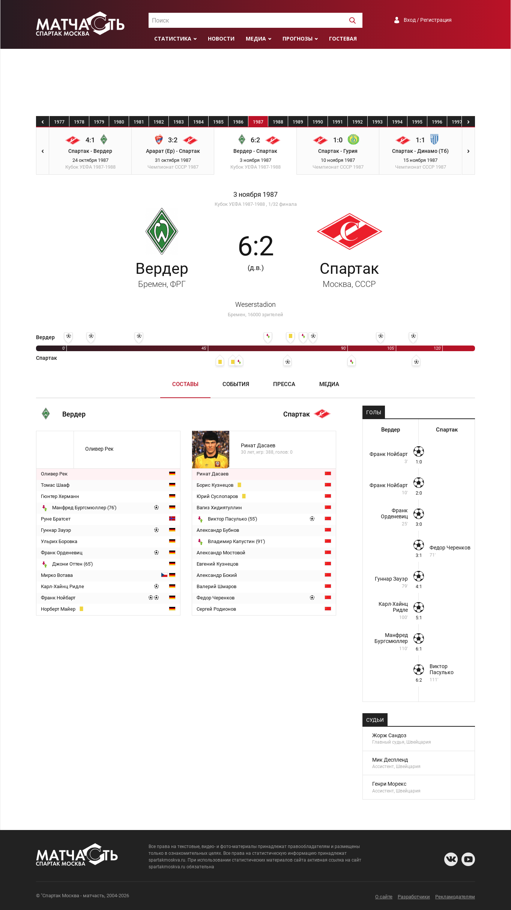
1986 (238, 122)
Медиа (256, 38)
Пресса (284, 384)
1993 (377, 122)
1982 (158, 122)
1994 (397, 122)
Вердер (161, 274)
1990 (318, 122)
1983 (178, 122)
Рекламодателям (455, 896)
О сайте (383, 896)
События (235, 384)
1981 (139, 122)
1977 (59, 122)
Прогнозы (298, 38)
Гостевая (343, 38)
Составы (185, 384)
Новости (221, 38)
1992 (357, 122)
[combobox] (255, 20)
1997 (457, 122)
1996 (437, 122)
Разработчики (414, 896)
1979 (99, 122)
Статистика (172, 38)
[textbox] (255, 20)
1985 (218, 122)
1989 (298, 122)
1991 (337, 122)
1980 (119, 122)
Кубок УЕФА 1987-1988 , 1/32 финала (256, 204)
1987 (258, 122)
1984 (198, 122)
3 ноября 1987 (255, 194)
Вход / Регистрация (428, 20)
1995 (417, 122)
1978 (79, 122)
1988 (278, 122)
